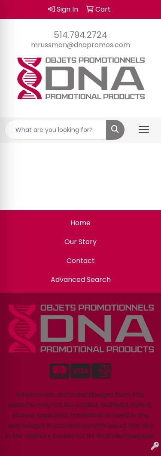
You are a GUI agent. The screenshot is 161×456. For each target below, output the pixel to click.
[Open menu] (143, 129)
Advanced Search (81, 280)
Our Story (80, 242)
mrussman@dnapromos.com (80, 45)
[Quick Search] (55, 130)
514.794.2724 (80, 35)
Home (80, 223)
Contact (81, 261)
